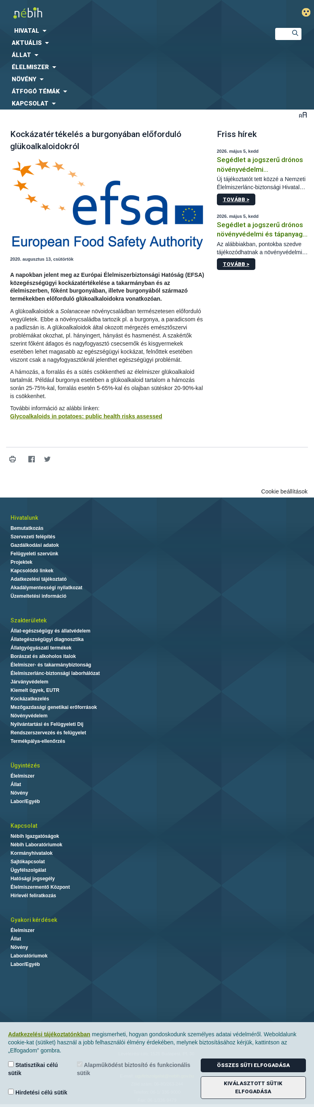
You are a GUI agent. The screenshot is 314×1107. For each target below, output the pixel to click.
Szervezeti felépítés (33, 537)
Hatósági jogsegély (33, 878)
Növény (19, 793)
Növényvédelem (29, 716)
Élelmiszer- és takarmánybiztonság (51, 665)
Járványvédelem (29, 682)
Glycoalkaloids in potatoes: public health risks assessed (86, 416)
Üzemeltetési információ (38, 596)
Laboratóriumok (29, 956)
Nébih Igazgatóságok (35, 836)
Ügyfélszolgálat (28, 870)
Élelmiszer (22, 776)
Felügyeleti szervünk (34, 554)
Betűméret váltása (303, 115)
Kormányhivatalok (32, 853)
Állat (16, 784)
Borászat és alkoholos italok (43, 656)
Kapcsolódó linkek (32, 571)
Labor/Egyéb (25, 801)
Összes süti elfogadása (253, 1065)
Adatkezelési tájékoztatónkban (49, 1034)
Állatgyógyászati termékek (41, 648)
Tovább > (236, 199)
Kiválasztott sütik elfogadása (253, 1087)
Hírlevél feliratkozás (33, 895)
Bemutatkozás (27, 528)
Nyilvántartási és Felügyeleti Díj (47, 724)
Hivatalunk (24, 517)
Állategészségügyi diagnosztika (47, 639)
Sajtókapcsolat (28, 862)
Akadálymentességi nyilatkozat (46, 587)
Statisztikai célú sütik (33, 1068)
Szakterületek (29, 620)
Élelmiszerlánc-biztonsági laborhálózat (55, 673)
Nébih (104, 12)
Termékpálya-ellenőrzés (38, 741)
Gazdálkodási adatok (35, 545)
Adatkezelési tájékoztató (39, 579)
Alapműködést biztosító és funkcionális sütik (133, 1068)
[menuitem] (131, 31)
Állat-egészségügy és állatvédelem (50, 631)
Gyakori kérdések (34, 920)
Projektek (21, 562)
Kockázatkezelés (30, 699)
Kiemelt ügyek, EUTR (35, 690)
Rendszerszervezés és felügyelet (48, 733)
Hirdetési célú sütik (37, 1092)
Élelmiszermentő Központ (40, 887)
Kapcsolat (24, 825)
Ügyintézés (25, 765)
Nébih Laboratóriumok (36, 845)
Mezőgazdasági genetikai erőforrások (54, 707)
